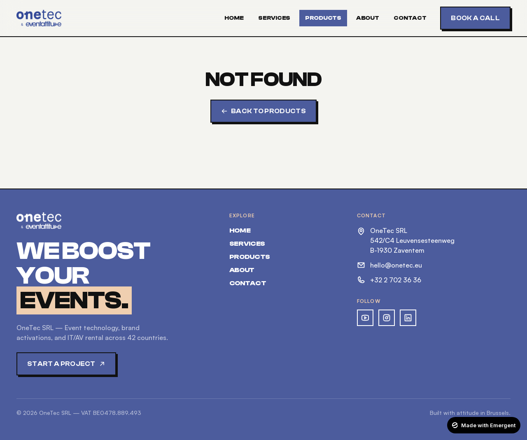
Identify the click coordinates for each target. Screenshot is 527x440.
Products (323, 18)
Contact (410, 18)
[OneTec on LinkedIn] (408, 318)
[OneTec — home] (38, 18)
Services (274, 18)
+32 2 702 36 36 (389, 280)
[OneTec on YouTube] (365, 318)
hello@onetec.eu (389, 265)
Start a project (66, 364)
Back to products (263, 111)
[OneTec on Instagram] (386, 318)
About (367, 18)
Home (233, 18)
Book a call (475, 18)
